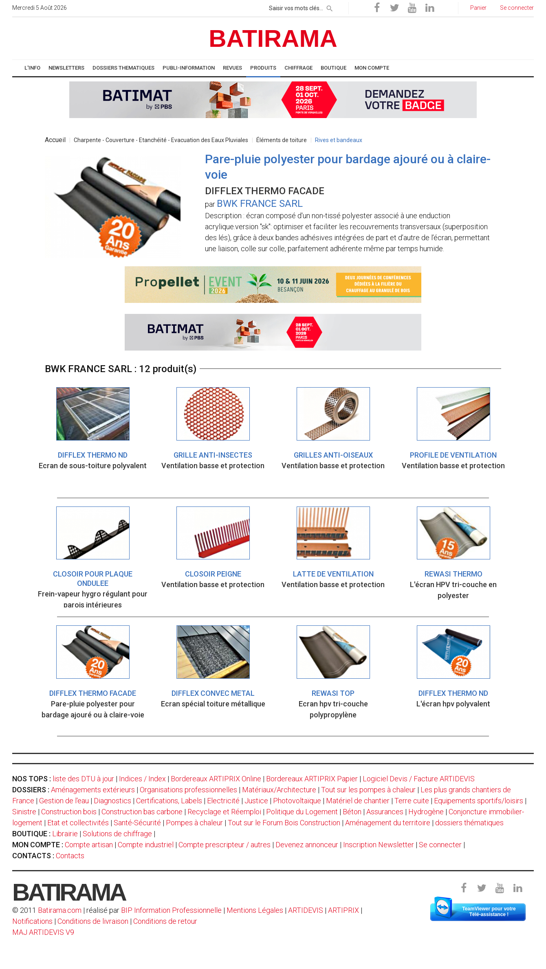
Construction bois (69, 811)
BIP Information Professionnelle (171, 910)
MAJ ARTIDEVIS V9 (43, 932)
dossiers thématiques (469, 822)
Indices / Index (142, 778)
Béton (352, 811)
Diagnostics (112, 800)
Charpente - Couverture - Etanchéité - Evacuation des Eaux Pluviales (161, 140)
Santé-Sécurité (137, 822)
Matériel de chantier (358, 800)
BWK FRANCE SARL (260, 203)
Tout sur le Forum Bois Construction (284, 822)
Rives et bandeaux (338, 140)
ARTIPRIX (343, 910)
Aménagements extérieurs (93, 789)
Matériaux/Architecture (279, 789)
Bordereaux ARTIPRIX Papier (312, 778)
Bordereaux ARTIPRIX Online (216, 778)
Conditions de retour (165, 921)
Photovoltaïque (297, 800)
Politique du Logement (302, 811)
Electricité (223, 800)
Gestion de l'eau (64, 800)
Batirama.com (59, 910)
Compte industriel (146, 844)
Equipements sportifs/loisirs (478, 800)
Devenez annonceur (306, 844)
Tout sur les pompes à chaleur (368, 789)
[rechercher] (329, 7)
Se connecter (440, 844)
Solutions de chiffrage (117, 833)
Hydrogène (426, 811)
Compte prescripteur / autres (224, 844)
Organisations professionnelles (188, 789)
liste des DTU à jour (83, 778)
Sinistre (24, 811)
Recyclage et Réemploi (224, 811)
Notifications (33, 921)
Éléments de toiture (281, 140)
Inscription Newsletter (378, 844)
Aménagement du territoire (387, 822)
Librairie (65, 833)
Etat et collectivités (78, 822)
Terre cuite (411, 800)
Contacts (70, 855)
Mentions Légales (255, 910)
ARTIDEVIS (305, 910)
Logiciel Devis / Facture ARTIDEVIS (419, 778)
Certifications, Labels (169, 800)
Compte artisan (89, 844)
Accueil (55, 140)
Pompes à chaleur (194, 822)
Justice (256, 800)
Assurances (384, 811)
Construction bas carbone (142, 811)
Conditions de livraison (92, 921)
